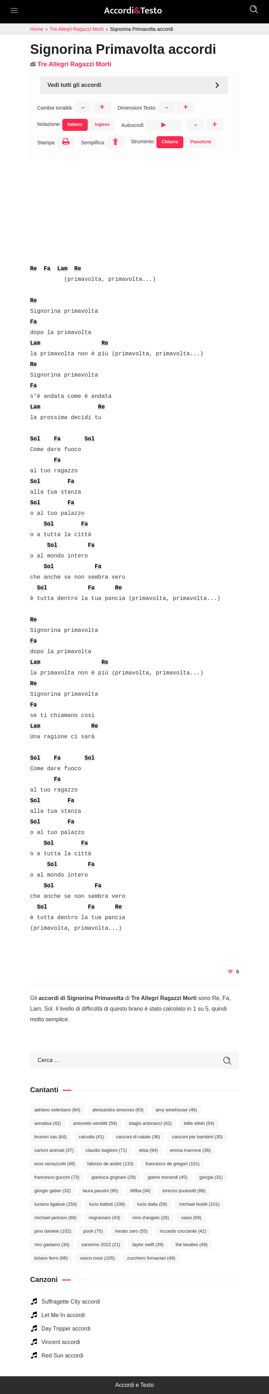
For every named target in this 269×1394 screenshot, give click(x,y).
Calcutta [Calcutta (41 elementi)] (91, 1136)
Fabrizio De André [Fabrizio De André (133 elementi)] (110, 1163)
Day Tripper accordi (66, 1329)
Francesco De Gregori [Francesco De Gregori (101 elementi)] (172, 1163)
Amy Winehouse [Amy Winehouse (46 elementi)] (176, 1109)
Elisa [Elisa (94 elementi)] (148, 1150)
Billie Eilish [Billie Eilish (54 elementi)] (199, 1123)
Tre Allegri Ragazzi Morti (74, 64)
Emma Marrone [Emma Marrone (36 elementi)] (190, 1150)
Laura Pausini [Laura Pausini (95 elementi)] (100, 1190)
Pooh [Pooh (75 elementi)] (93, 1231)
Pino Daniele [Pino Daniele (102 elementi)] (52, 1231)
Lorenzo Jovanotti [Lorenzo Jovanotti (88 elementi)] (183, 1190)
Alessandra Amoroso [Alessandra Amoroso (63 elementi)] (118, 1109)
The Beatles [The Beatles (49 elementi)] (191, 1244)
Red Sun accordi (62, 1356)
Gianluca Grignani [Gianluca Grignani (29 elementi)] (113, 1177)
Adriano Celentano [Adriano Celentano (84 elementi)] (57, 1109)
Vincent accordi (60, 1342)
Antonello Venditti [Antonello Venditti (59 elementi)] (95, 1123)
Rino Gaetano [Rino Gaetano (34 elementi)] (51, 1244)
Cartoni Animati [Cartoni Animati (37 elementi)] (54, 1150)
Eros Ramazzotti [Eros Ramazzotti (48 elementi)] (54, 1163)
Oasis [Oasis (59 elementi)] (191, 1217)
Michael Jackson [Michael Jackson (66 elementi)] (55, 1217)
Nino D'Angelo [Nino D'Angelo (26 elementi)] (150, 1217)
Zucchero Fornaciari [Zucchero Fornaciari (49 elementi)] (151, 1258)
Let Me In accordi (63, 1315)
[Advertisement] (134, 206)
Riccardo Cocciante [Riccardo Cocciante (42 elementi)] (183, 1231)
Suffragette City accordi (70, 1302)
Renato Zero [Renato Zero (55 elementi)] (131, 1231)
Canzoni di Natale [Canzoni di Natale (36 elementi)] (138, 1136)
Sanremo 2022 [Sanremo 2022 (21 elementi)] (100, 1244)
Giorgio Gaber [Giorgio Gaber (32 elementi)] (52, 1190)
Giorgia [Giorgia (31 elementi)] (211, 1177)
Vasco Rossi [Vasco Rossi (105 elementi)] (97, 1258)
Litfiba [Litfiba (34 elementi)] (140, 1190)
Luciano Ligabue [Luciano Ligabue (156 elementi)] (55, 1204)
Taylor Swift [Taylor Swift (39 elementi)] (148, 1244)
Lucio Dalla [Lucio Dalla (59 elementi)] (152, 1204)
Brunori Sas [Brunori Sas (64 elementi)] (50, 1136)
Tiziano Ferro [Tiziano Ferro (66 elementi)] (51, 1258)
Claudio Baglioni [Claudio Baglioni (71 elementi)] (106, 1150)
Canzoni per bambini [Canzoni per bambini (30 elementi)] (197, 1136)
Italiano (75, 124)
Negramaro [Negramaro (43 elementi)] (104, 1217)
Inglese (102, 124)
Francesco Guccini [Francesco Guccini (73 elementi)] (56, 1177)
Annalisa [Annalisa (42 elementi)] (47, 1123)
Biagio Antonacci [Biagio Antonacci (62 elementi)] (150, 1123)
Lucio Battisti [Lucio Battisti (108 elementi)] (107, 1204)
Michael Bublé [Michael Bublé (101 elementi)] (199, 1204)
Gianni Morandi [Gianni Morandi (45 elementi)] (167, 1177)
